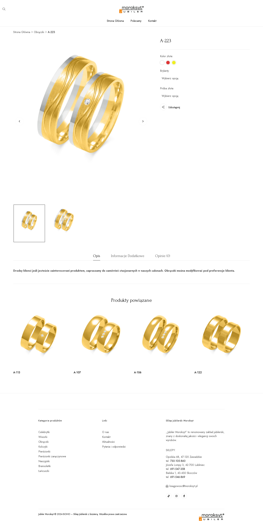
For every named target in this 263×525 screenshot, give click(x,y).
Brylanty (164, 71)
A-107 (77, 372)
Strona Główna (21, 32)
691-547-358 (177, 469)
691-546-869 (177, 477)
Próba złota (166, 88)
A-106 (137, 372)
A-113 (16, 372)
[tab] (96, 256)
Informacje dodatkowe (127, 256)
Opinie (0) (162, 256)
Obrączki (39, 32)
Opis (96, 256)
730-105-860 (178, 461)
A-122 (198, 372)
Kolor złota (166, 56)
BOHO (66, 514)
